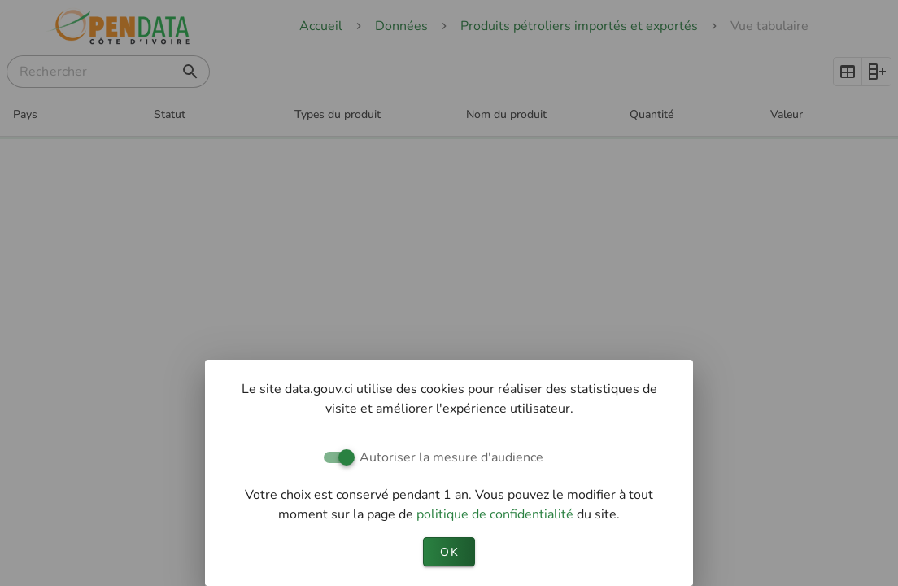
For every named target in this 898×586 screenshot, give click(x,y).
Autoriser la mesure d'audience (451, 457)
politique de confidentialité (496, 514)
